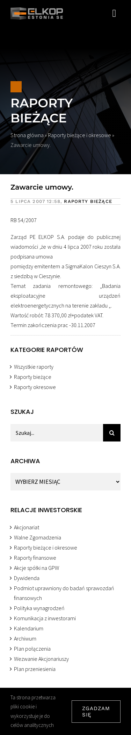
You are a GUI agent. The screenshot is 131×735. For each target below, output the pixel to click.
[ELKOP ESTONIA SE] (36, 10)
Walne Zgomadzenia (37, 537)
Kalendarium (28, 628)
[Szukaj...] (56, 432)
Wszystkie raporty (33, 366)
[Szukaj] (112, 432)
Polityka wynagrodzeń (39, 608)
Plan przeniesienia (35, 668)
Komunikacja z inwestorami (45, 618)
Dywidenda (26, 577)
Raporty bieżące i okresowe (80, 135)
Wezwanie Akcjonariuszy (41, 658)
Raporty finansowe (35, 557)
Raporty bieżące (41, 111)
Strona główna (27, 135)
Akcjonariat (26, 527)
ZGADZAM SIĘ (96, 711)
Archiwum (25, 638)
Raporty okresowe (35, 386)
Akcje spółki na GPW (36, 567)
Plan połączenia (32, 648)
